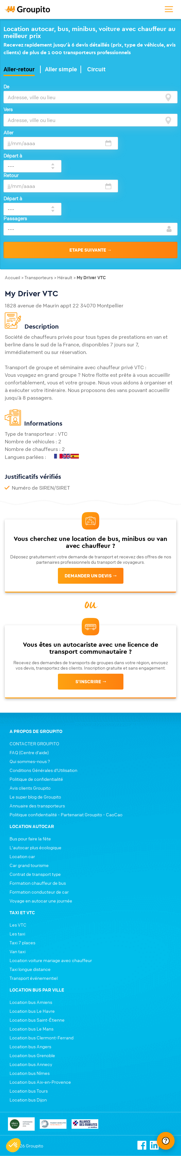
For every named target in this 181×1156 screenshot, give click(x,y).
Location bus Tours (29, 1051)
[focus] (168, 97)
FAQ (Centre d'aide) (29, 713)
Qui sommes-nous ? (30, 721)
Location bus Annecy (31, 1024)
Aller (8, 132)
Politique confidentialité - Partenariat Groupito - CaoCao (66, 775)
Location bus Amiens (31, 962)
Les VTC (18, 885)
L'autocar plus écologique (35, 808)
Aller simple (61, 69)
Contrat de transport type (35, 834)
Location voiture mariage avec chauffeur (51, 920)
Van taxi (17, 912)
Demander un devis (88, 536)
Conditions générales (26, 1128)
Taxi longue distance (30, 929)
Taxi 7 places (22, 903)
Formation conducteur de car (39, 852)
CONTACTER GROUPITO (34, 704)
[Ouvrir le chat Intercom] (166, 1141)
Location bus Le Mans (31, 989)
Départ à (129, 132)
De (6, 86)
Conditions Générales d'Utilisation (43, 730)
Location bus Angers (30, 1007)
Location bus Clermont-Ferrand (41, 998)
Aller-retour (19, 69)
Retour (10, 155)
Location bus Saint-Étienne (37, 980)
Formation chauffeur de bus (38, 843)
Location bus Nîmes (30, 1033)
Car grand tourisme (29, 825)
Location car (22, 816)
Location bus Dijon (28, 1060)
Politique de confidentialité (36, 739)
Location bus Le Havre (32, 971)
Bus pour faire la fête (30, 799)
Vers (8, 109)
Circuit (96, 69)
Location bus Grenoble (32, 1015)
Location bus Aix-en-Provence (40, 1042)
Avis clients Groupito (30, 748)
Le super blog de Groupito (35, 757)
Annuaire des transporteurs (37, 766)
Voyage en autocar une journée (41, 861)
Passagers (15, 178)
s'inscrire (88, 642)
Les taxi (17, 894)
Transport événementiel (34, 938)
